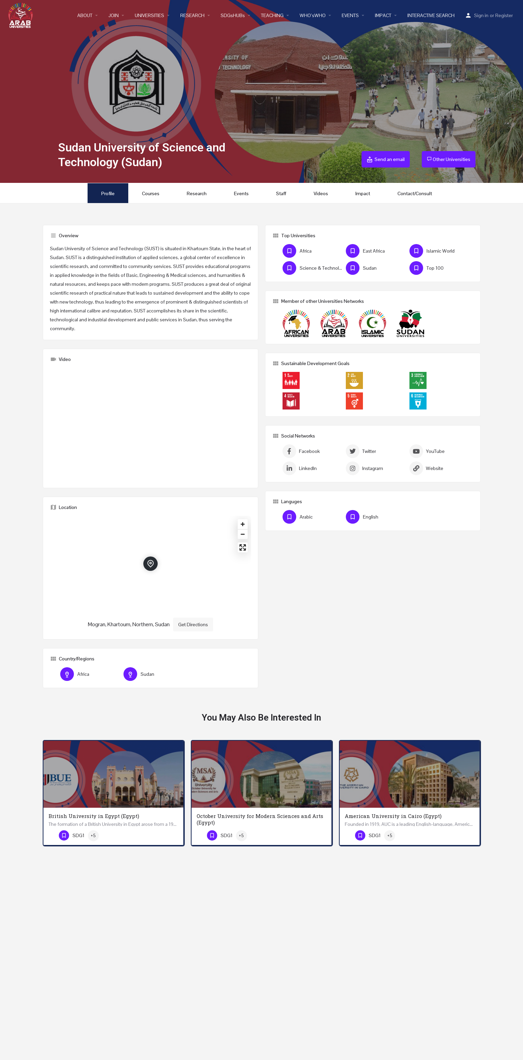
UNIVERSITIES (149, 15)
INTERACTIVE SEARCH (431, 15)
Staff (281, 193)
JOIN (113, 15)
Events (241, 193)
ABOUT (84, 15)
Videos (321, 193)
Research (197, 193)
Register (504, 15)
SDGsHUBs (233, 15)
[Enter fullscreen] (243, 547)
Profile (108, 193)
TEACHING (272, 15)
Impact (362, 193)
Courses (150, 193)
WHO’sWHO (313, 15)
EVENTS (350, 15)
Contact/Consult (414, 193)
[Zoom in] (243, 524)
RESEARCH (192, 15)
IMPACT (383, 15)
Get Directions (193, 624)
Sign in (481, 15)
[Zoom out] (243, 534)
